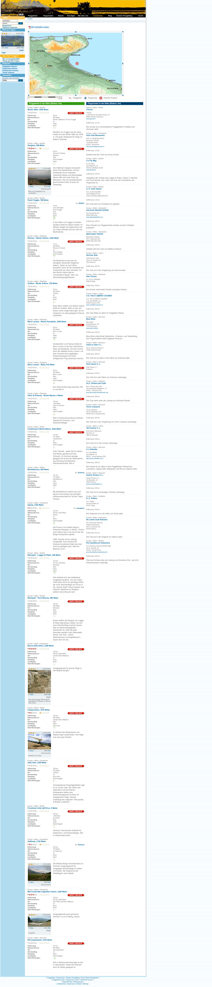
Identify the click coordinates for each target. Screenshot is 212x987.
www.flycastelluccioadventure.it (96, 552)
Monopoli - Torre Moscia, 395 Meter (43, 598)
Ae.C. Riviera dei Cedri (96, 383)
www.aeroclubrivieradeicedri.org (97, 392)
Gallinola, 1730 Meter (37, 841)
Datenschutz (61, 984)
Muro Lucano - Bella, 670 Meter (41, 365)
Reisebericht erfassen (10, 70)
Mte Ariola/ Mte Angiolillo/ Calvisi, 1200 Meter (47, 892)
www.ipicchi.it (90, 119)
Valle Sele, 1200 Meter (37, 763)
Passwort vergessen (9, 27)
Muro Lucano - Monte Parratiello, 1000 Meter (47, 322)
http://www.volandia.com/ (94, 458)
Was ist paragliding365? (11, 59)
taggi (21, 50)
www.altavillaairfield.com (94, 217)
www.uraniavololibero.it (94, 484)
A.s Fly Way (91, 161)
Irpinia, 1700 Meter (36, 505)
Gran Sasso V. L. (93, 364)
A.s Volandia (91, 449)
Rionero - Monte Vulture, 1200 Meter (43, 238)
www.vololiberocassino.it (94, 305)
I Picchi (89, 110)
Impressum (71, 984)
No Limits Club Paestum (96, 520)
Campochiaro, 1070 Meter (39, 710)
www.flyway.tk (91, 170)
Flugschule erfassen (9, 68)
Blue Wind (90, 319)
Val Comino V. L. (93, 428)
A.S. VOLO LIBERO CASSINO (99, 296)
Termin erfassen (8, 72)
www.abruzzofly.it (92, 328)
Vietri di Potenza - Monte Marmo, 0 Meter (45, 395)
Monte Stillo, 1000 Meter (38, 110)
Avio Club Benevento (95, 135)
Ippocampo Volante (94, 234)
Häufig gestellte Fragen (11, 61)
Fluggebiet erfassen (9, 66)
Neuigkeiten (94, 978)
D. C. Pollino (91, 498)
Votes (6, 48)
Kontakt (78, 984)
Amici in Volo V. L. (94, 345)
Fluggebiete (51, 978)
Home (30, 19)
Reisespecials (78, 982)
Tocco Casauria (93, 407)
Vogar (4, 53)
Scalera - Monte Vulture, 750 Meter (43, 283)
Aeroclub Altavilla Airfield (97, 210)
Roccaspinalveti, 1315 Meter (40, 940)
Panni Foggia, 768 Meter (38, 200)
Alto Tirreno (91, 276)
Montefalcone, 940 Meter (38, 469)
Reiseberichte (67, 982)
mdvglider (80, 508)
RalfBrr (81, 203)
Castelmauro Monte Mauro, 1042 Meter (44, 429)
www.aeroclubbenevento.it (95, 146)
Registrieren (6, 26)
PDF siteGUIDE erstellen (40, 27)
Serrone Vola (91, 255)
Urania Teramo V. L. (94, 475)
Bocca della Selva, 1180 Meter (41, 646)
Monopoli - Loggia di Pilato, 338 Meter (44, 555)
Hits (22, 48)
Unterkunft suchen (86, 980)
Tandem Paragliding (72, 978)
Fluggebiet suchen (58, 980)
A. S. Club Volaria (93, 189)
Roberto (81, 473)
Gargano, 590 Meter (36, 145)
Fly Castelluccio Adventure (98, 543)
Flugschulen (60, 978)
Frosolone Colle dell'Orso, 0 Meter (42, 808)
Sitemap (85, 984)
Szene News (85, 978)
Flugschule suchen (72, 980)
